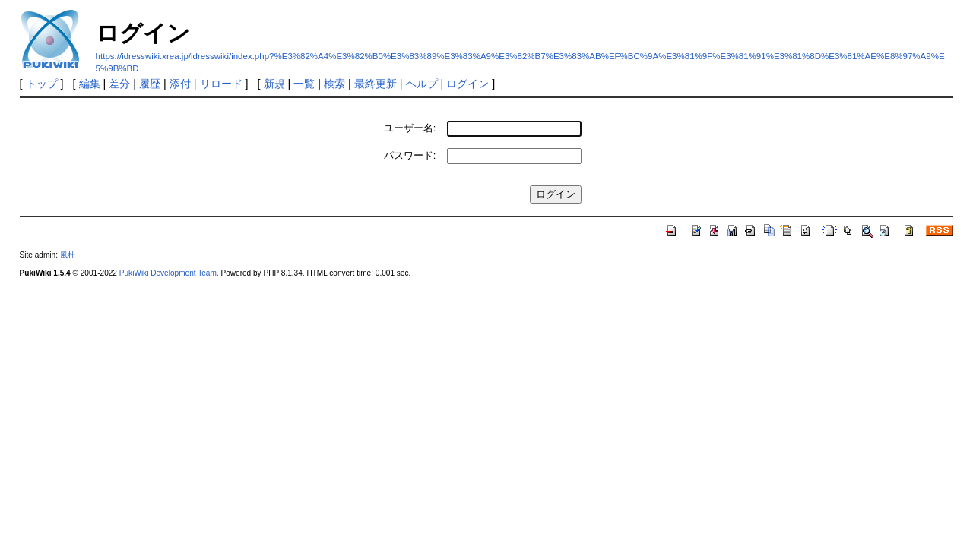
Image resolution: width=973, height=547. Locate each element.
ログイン (467, 83)
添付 (180, 83)
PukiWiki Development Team (168, 273)
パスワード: (410, 155)
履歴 (149, 83)
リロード (221, 83)
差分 (119, 83)
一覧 (304, 83)
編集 (89, 83)
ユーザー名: (410, 128)
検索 (334, 83)
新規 (274, 83)
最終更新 (375, 83)
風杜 (67, 255)
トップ (42, 83)
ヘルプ (422, 83)
